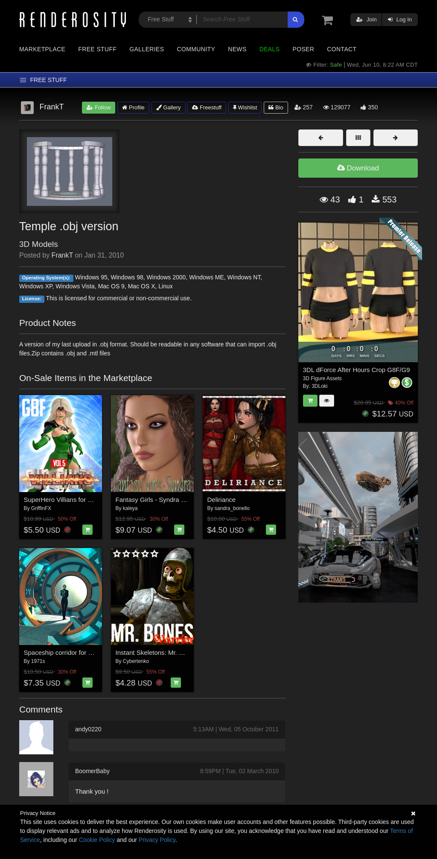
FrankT (62, 255)
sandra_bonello (232, 508)
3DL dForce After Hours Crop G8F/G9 (356, 369)
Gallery (168, 107)
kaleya (130, 508)
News (237, 49)
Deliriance (221, 499)
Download (358, 168)
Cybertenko (136, 661)
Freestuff (206, 107)
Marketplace (42, 49)
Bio (275, 107)
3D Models (38, 244)
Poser (303, 49)
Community (196, 49)
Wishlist (245, 107)
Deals (269, 49)
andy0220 (88, 729)
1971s (38, 661)
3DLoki (319, 386)
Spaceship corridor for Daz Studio (71, 652)
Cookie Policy (97, 839)
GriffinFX (41, 508)
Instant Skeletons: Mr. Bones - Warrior (170, 652)
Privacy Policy (157, 839)
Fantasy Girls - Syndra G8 (152, 499)
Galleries (146, 49)
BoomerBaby (92, 771)
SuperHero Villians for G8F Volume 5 (76, 499)
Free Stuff (97, 49)
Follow (99, 107)
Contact (341, 49)
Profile (133, 107)
